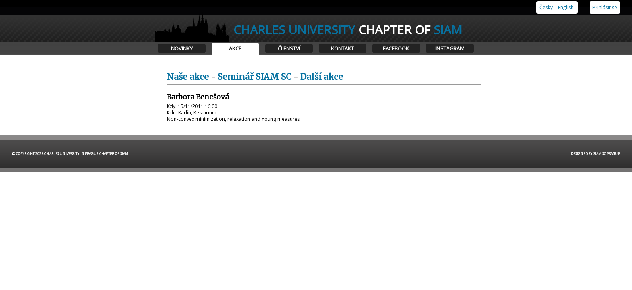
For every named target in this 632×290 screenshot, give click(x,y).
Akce (235, 48)
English (566, 7)
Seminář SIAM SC (254, 76)
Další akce (321, 76)
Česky (546, 7)
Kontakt (342, 48)
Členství (289, 48)
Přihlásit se (604, 7)
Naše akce (188, 76)
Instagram (449, 48)
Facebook (396, 48)
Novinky (182, 48)
